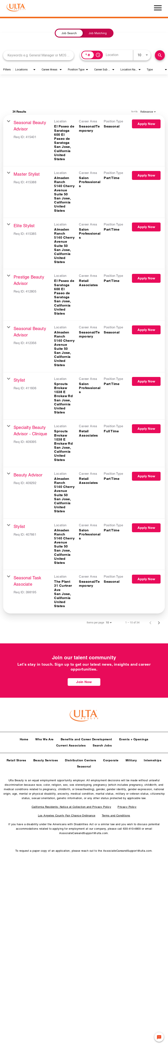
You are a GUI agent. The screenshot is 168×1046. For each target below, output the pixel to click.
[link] (84, 140)
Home (24, 738)
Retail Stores (16, 759)
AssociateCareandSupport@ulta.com (83, 831)
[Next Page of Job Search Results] (159, 622)
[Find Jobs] (160, 55)
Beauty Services (45, 759)
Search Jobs (102, 744)
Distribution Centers (80, 759)
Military (131, 759)
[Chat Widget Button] (159, 1037)
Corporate (110, 759)
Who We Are (44, 738)
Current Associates (71, 744)
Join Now (84, 682)
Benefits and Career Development (86, 738)
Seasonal (84, 765)
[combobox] (38, 55)
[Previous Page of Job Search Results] (150, 622)
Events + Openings (133, 738)
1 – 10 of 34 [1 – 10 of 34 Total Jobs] (132, 622)
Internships (152, 759)
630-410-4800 (132, 827)
